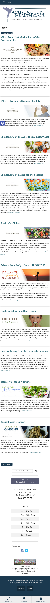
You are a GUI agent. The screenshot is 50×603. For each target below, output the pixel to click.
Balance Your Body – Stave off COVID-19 (22, 265)
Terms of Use (28, 582)
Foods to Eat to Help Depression (18, 311)
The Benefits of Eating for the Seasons (21, 174)
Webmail (21, 588)
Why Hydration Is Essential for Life (20, 101)
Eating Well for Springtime (15, 381)
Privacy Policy (37, 582)
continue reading (6, 90)
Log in (30, 588)
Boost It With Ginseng (12, 421)
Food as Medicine (10, 223)
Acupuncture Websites (14, 580)
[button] (2, 123)
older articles (7, 33)
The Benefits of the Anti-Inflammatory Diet (24, 136)
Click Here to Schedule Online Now (25, 481)
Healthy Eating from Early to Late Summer (24, 351)
